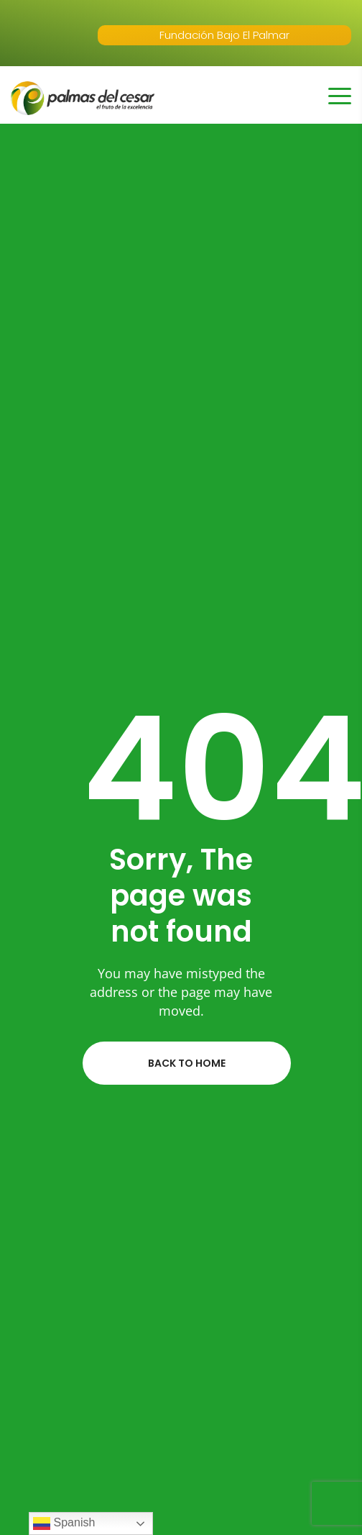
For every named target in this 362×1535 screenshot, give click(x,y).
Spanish (64, 1523)
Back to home (187, 1063)
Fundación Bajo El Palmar (224, 34)
